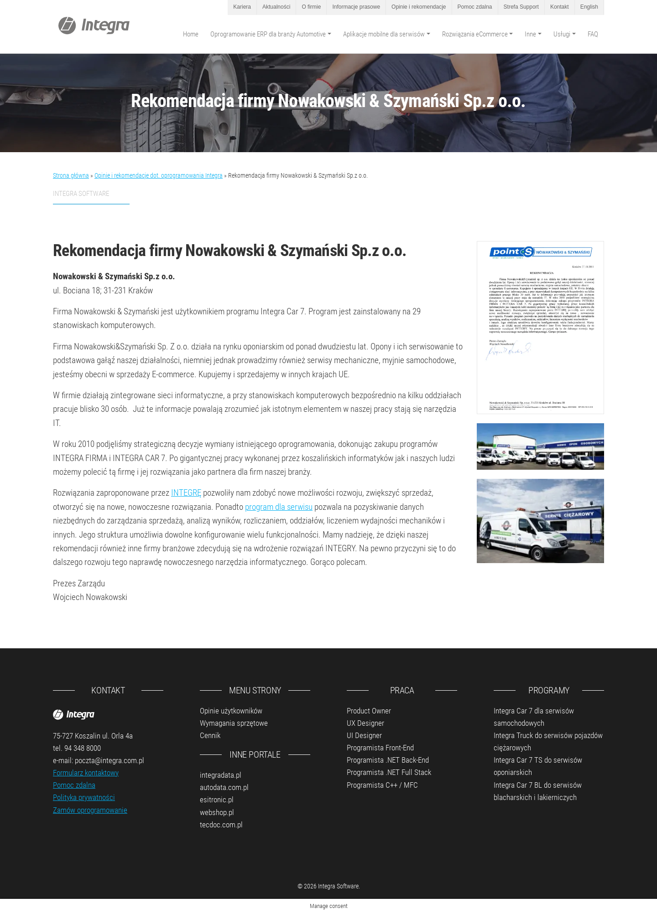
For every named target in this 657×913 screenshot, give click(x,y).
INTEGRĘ (186, 492)
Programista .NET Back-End (388, 759)
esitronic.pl (217, 799)
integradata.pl (220, 775)
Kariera (242, 7)
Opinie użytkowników (231, 710)
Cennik (210, 735)
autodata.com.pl (224, 787)
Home (190, 34)
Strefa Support (521, 7)
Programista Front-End (380, 747)
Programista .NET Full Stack (389, 772)
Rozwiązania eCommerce (475, 34)
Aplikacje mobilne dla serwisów (384, 34)
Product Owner (369, 710)
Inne (530, 34)
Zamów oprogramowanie (90, 810)
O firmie (311, 7)
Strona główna (71, 176)
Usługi (561, 34)
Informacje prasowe (356, 7)
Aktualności (276, 7)
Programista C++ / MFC (382, 785)
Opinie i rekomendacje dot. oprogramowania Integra (158, 176)
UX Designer (365, 723)
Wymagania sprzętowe (234, 723)
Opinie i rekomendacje (418, 7)
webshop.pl (217, 812)
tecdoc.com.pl (221, 824)
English (589, 7)
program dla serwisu (279, 507)
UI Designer (364, 735)
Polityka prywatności (84, 797)
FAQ (593, 34)
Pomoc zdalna (475, 7)
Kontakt (559, 7)
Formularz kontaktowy (86, 772)
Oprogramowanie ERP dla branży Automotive (268, 34)
